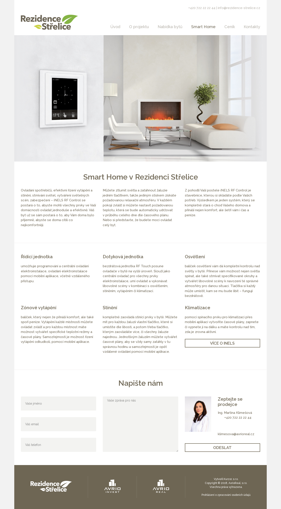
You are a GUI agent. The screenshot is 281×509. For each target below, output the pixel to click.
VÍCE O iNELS (222, 343)
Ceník (229, 26)
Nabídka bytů (170, 26)
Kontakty (252, 26)
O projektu (139, 26)
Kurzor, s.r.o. (231, 479)
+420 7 (229, 418)
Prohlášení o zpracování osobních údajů (226, 494)
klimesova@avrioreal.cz (236, 434)
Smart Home (203, 26)
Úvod (115, 26)
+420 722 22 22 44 (201, 8)
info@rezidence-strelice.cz (239, 8)
